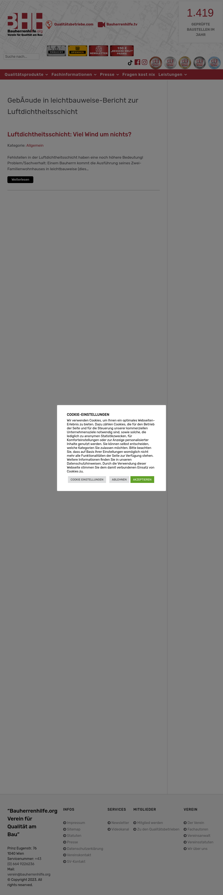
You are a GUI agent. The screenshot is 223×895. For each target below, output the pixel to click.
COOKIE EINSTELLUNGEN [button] (87, 479)
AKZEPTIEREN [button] (142, 479)
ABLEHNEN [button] (119, 479)
